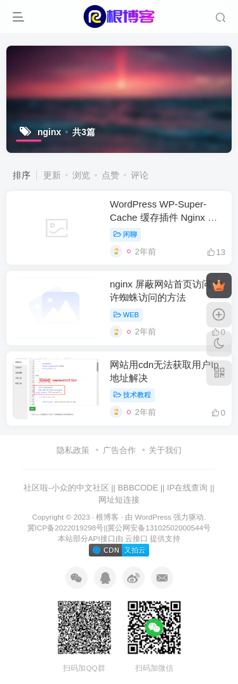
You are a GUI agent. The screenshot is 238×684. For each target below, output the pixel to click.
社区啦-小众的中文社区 (66, 487)
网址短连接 (119, 499)
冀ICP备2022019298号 (65, 527)
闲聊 (125, 234)
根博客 (107, 517)
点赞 (110, 175)
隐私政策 (72, 450)
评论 (140, 175)
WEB (126, 315)
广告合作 (119, 450)
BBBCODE (138, 487)
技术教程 (132, 394)
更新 (52, 175)
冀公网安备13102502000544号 (159, 527)
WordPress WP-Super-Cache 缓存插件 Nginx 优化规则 (163, 217)
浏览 (81, 175)
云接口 (136, 538)
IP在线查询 (187, 487)
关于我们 (165, 450)
